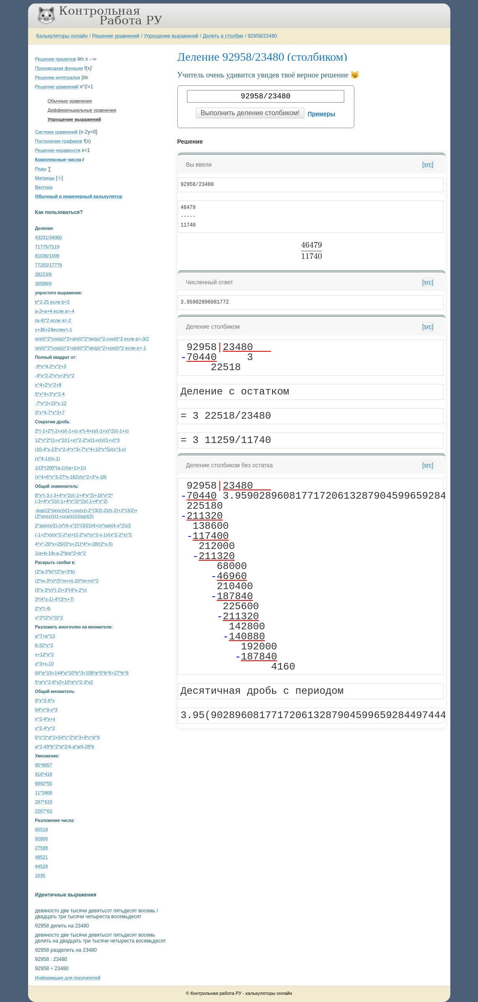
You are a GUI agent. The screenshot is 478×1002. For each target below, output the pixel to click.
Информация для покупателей (68, 977)
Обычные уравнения (70, 100)
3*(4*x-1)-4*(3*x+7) (54, 599)
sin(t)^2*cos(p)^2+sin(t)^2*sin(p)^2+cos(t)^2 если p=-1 (90, 347)
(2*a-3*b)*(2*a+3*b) (55, 571)
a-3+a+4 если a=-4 (55, 311)
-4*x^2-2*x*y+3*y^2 (55, 375)
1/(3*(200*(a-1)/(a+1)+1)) (60, 467)
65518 (41, 829)
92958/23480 (262, 36)
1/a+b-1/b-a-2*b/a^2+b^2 (60, 553)
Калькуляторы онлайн (62, 36)
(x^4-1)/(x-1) (47, 458)
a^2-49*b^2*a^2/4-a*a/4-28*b (64, 746)
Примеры (321, 114)
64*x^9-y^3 (46, 709)
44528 (41, 866)
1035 (40, 875)
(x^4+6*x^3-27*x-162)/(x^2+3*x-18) (71, 476)
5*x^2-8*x (45, 700)
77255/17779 (48, 265)
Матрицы (45, 177)
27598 (41, 847)
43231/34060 (48, 237)
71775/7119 (47, 246)
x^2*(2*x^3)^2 (49, 617)
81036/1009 (47, 255)
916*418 (43, 774)
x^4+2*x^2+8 (48, 384)
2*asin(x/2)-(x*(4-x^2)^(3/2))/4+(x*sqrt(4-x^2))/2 (83, 525)
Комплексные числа (58, 159)
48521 (41, 857)
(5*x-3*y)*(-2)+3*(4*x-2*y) (61, 589)
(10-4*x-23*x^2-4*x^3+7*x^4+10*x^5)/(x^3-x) (80, 449)
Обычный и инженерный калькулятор (78, 196)
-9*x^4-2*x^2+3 (50, 366)
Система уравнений (56, 131)
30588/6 (43, 283)
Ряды (41, 168)
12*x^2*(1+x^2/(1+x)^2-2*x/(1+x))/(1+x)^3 (77, 440)
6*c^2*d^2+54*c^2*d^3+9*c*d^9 (67, 737)
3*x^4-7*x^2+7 (50, 412)
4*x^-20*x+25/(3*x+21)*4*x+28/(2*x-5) (74, 543)
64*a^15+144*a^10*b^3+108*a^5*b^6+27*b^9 (82, 672)
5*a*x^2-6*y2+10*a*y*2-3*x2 (64, 682)
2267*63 (43, 811)
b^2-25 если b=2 (52, 301)
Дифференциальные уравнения (82, 110)
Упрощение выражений (171, 36)
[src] (427, 164)
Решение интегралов (57, 77)
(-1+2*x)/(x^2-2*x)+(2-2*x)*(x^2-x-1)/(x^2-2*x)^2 (83, 534)
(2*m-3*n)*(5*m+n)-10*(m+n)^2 (67, 580)
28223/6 (43, 274)
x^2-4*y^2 (45, 728)
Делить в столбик (223, 36)
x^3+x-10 (44, 663)
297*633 (43, 801)
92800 (41, 838)
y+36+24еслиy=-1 (54, 329)
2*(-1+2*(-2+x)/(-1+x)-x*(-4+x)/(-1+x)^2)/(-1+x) (82, 430)
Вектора (44, 187)
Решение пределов (55, 59)
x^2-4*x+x (45, 718)
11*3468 (43, 792)
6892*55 (43, 783)
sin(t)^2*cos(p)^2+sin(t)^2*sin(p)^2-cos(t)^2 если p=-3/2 (92, 338)
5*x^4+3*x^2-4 (50, 394)
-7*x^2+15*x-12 (51, 403)
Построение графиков (59, 141)
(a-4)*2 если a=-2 (53, 320)
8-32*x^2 (44, 645)
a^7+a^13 (45, 636)
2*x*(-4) (43, 608)
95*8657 (43, 765)
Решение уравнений (116, 36)
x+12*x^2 (44, 654)
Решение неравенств (58, 150)
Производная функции (59, 68)
